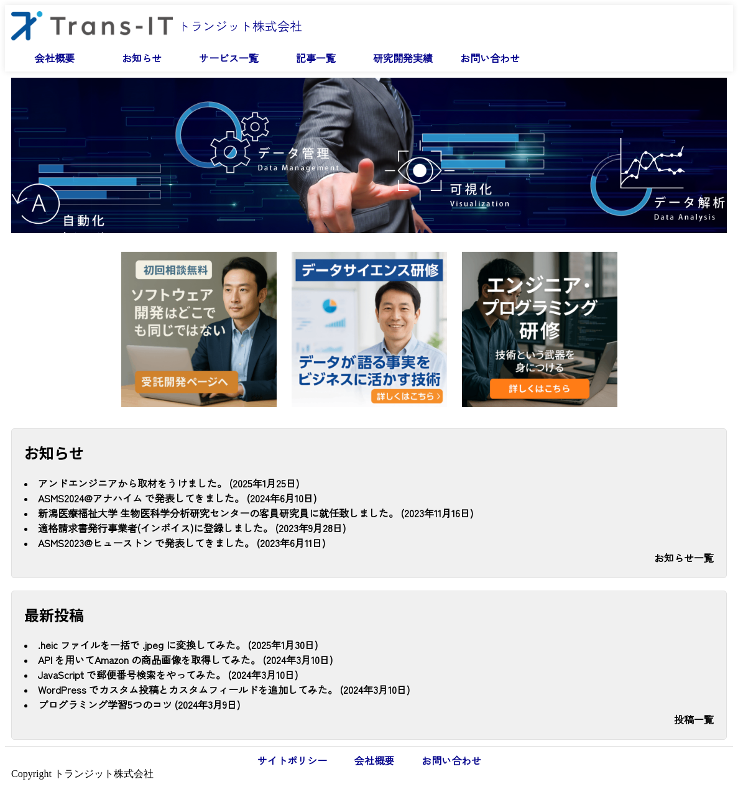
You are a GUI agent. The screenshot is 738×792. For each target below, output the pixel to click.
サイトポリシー (292, 760)
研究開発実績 (403, 57)
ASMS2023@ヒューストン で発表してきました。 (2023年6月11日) (181, 542)
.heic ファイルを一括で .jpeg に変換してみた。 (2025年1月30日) (178, 644)
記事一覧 (316, 57)
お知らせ (142, 57)
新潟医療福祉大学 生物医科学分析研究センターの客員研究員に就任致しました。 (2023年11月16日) (255, 512)
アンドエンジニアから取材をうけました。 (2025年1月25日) (168, 483)
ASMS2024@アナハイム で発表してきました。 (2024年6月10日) (177, 497)
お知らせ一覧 (684, 557)
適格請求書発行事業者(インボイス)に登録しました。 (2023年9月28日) (192, 527)
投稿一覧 (694, 719)
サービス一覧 (229, 57)
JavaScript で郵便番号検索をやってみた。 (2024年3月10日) (168, 674)
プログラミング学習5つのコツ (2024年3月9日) (139, 704)
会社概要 (55, 57)
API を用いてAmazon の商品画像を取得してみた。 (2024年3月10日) (185, 659)
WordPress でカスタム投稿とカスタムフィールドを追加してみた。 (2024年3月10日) (224, 689)
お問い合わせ (490, 57)
